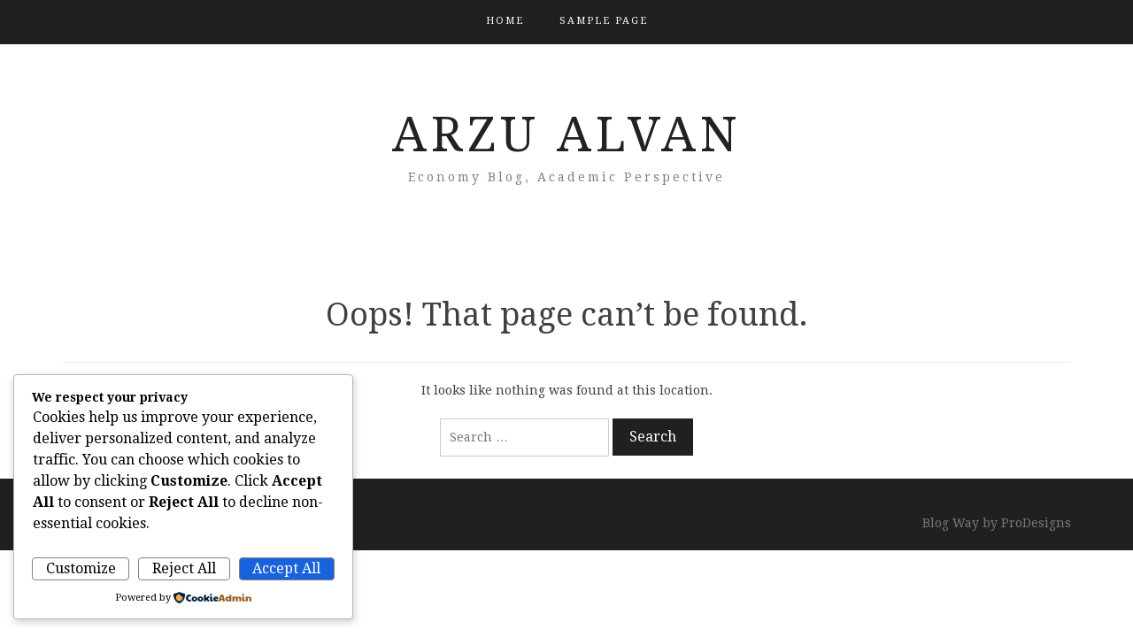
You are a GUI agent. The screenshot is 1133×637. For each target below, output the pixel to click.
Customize (81, 568)
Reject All (184, 568)
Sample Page (603, 21)
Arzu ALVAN (567, 134)
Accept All (286, 568)
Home (505, 21)
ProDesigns (1036, 523)
